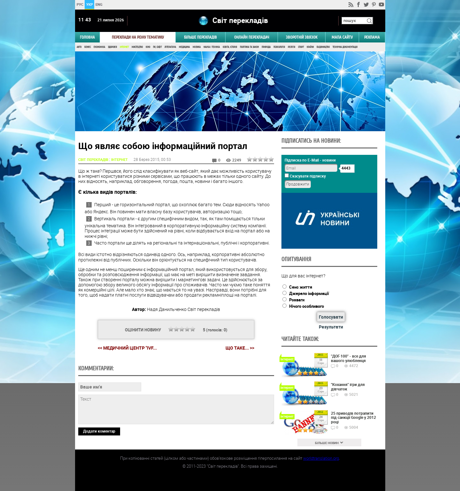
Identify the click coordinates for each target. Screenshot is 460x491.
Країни (310, 47)
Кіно (148, 47)
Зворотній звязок (301, 37)
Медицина (184, 47)
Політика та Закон (249, 47)
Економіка (99, 47)
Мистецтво (137, 47)
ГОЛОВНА (87, 37)
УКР (89, 4)
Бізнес (87, 47)
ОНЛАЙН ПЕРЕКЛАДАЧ (251, 37)
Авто (79, 47)
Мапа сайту (342, 37)
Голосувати (331, 317)
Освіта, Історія (230, 47)
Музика (197, 47)
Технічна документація (345, 47)
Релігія (291, 47)
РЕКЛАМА (372, 37)
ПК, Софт (157, 47)
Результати (331, 327)
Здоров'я (112, 47)
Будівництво (323, 47)
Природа (266, 47)
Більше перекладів (200, 37)
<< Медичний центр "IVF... (127, 348)
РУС (79, 4)
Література (170, 47)
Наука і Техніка (211, 47)
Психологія (279, 47)
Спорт (301, 47)
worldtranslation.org (321, 458)
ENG (99, 4)
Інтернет (124, 47)
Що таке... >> (240, 348)
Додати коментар (99, 431)
